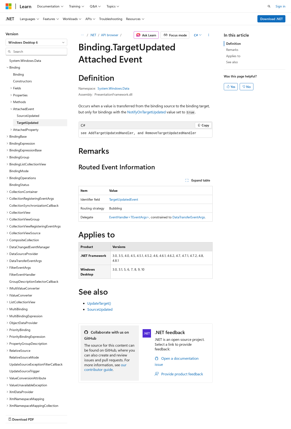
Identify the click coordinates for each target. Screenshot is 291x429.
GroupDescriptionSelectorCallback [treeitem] (33, 281)
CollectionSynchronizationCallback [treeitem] (34, 205)
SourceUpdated (99, 309)
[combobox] (36, 42)
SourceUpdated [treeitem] (28, 115)
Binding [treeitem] (18, 74)
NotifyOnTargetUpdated (146, 111)
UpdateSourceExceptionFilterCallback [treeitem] (36, 364)
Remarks (232, 49)
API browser (109, 35)
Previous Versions (42, 415)
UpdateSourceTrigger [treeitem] (24, 371)
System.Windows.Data (113, 88)
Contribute (83, 415)
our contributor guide (105, 367)
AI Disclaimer (15, 415)
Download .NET (271, 19)
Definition (233, 43)
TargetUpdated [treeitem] (27, 122)
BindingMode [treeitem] (18, 171)
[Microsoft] (9, 6)
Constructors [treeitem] (22, 81)
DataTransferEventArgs (188, 217)
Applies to (233, 56)
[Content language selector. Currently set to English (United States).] (27, 403)
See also (232, 62)
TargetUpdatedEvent (123, 199)
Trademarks (148, 415)
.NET (93, 35)
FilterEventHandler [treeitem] (22, 274)
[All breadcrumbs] (82, 35)
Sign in (280, 6)
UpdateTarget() (99, 303)
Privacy (102, 415)
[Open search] (269, 6)
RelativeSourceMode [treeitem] (24, 357)
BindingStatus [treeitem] (19, 184)
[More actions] (208, 35)
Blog (63, 415)
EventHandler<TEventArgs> (129, 217)
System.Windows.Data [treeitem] (25, 60)
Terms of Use (125, 415)
